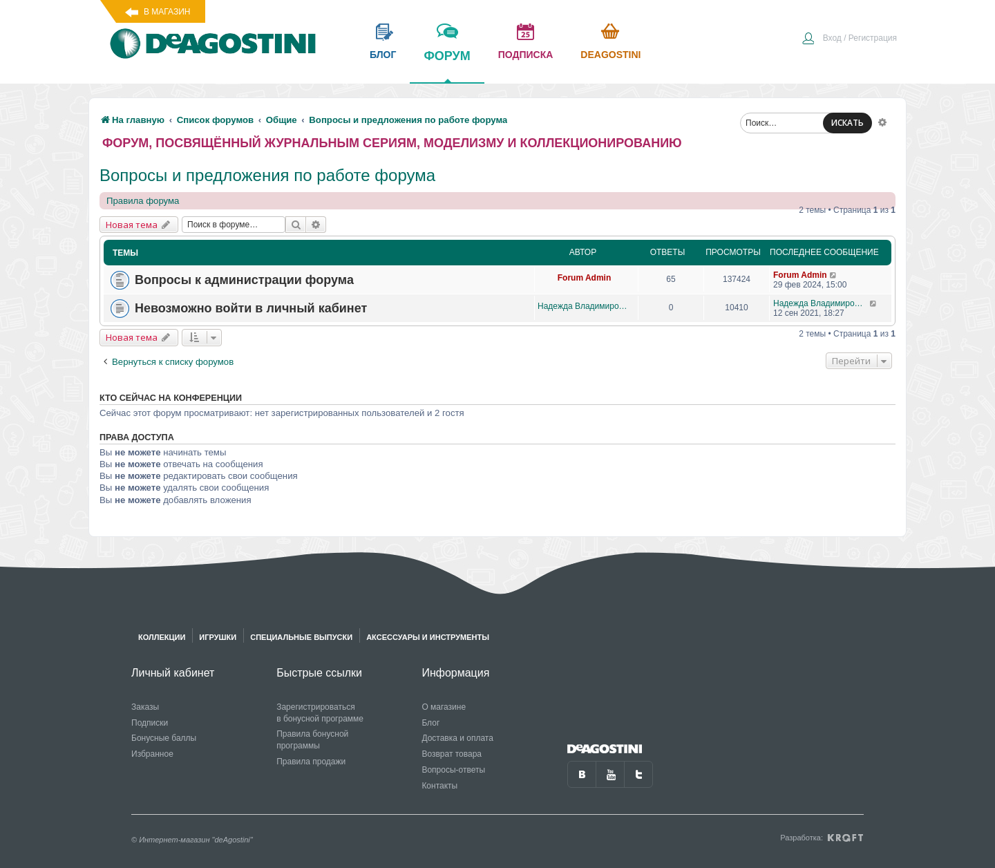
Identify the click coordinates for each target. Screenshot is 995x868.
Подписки (149, 723)
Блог (430, 723)
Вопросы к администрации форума (244, 280)
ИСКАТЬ (847, 123)
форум (447, 65)
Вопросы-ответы (453, 770)
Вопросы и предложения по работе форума (267, 175)
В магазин (167, 12)
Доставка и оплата (457, 738)
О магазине (443, 707)
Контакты (439, 786)
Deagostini (610, 54)
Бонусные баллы (163, 738)
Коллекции (161, 637)
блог (383, 54)
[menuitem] (849, 39)
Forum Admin (585, 278)
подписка (525, 54)
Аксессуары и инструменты (427, 637)
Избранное (152, 754)
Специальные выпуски (301, 637)
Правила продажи (310, 761)
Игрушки (217, 637)
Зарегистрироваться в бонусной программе (319, 713)
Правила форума (142, 201)
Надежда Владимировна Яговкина (584, 306)
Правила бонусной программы (312, 740)
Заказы (145, 707)
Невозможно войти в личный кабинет (251, 308)
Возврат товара (451, 754)
